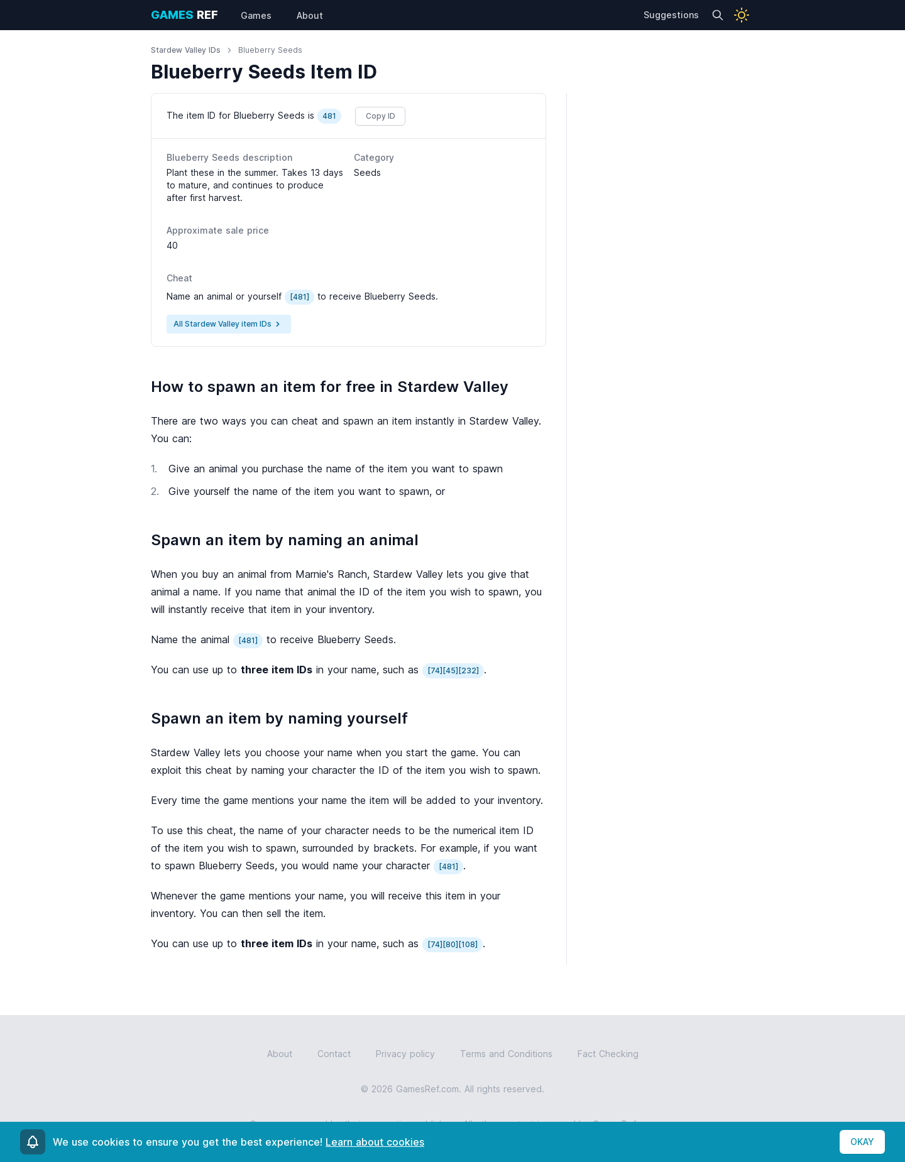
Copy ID (380, 116)
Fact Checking (608, 1053)
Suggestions (671, 14)
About (279, 1053)
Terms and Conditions (506, 1053)
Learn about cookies (375, 1142)
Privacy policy (405, 1053)
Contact (334, 1053)
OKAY (862, 1141)
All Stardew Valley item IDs (228, 324)
